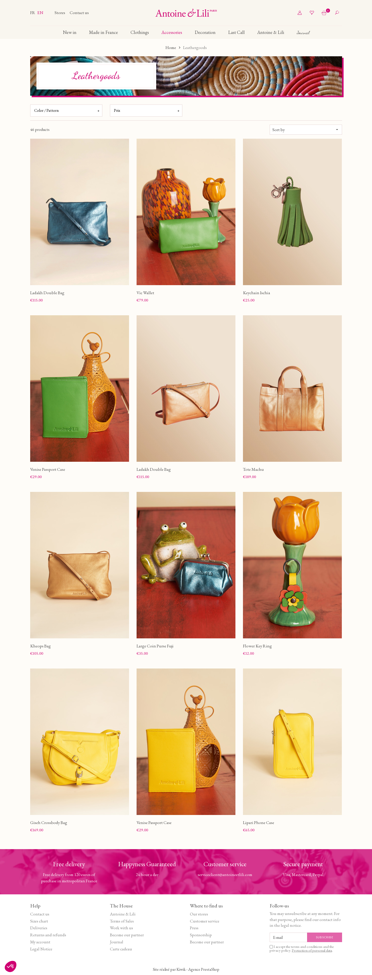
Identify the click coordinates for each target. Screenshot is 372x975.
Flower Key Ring (257, 646)
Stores (60, 12)
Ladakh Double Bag (47, 292)
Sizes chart (39, 921)
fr (33, 12)
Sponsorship (201, 935)
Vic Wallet (145, 292)
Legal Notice (41, 949)
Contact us (79, 12)
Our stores (199, 914)
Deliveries (38, 928)
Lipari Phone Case (258, 822)
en (40, 12)
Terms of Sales (122, 921)
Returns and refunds (48, 935)
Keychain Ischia (256, 292)
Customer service (204, 921)
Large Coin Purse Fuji (155, 646)
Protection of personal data (312, 950)
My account (40, 942)
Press (194, 928)
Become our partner (127, 935)
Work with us (121, 928)
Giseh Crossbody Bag (48, 822)
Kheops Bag (40, 646)
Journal (116, 942)
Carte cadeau (121, 949)
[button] (11, 966)
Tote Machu (253, 469)
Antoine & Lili (123, 914)
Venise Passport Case (47, 469)
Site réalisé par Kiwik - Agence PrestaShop (186, 969)
